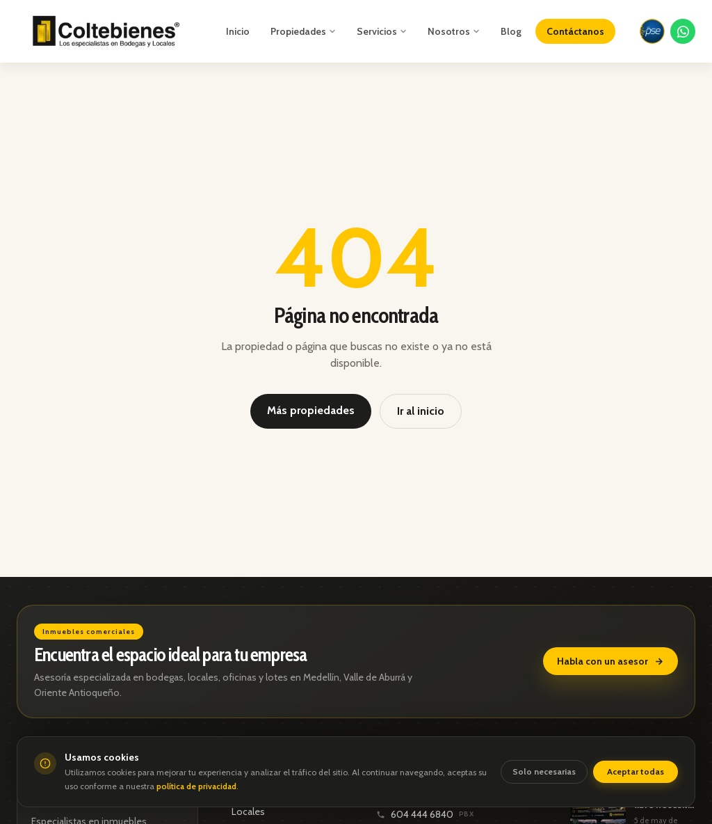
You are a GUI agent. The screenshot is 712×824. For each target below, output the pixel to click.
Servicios (382, 31)
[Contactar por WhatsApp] (682, 31)
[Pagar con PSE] (652, 31)
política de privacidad (196, 786)
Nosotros (454, 31)
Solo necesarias (544, 771)
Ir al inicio (420, 411)
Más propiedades (311, 410)
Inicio (238, 31)
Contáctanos (575, 31)
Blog (511, 31)
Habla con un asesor (610, 661)
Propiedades (303, 31)
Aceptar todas (635, 771)
